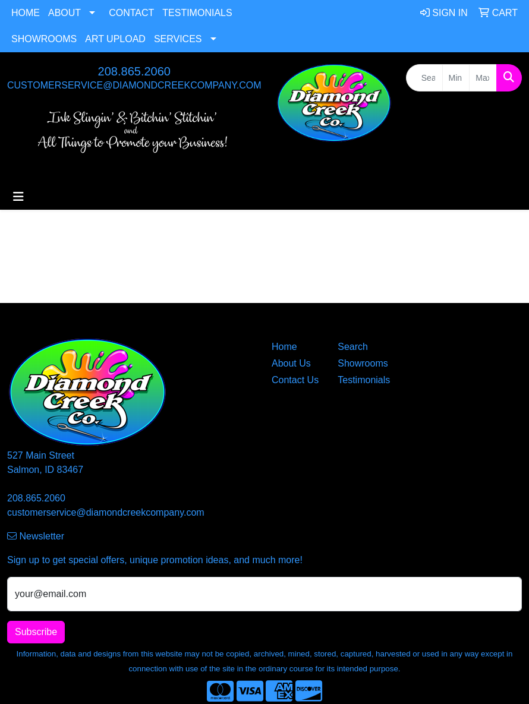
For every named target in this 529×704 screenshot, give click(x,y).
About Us (291, 363)
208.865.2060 (134, 71)
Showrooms (44, 39)
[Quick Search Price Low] (456, 77)
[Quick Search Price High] (483, 77)
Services (178, 39)
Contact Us (295, 380)
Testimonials (197, 13)
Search (353, 347)
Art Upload (115, 39)
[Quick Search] (424, 77)
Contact (131, 13)
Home (25, 13)
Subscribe (36, 632)
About (64, 13)
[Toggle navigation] (18, 196)
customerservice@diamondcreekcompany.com (134, 85)
